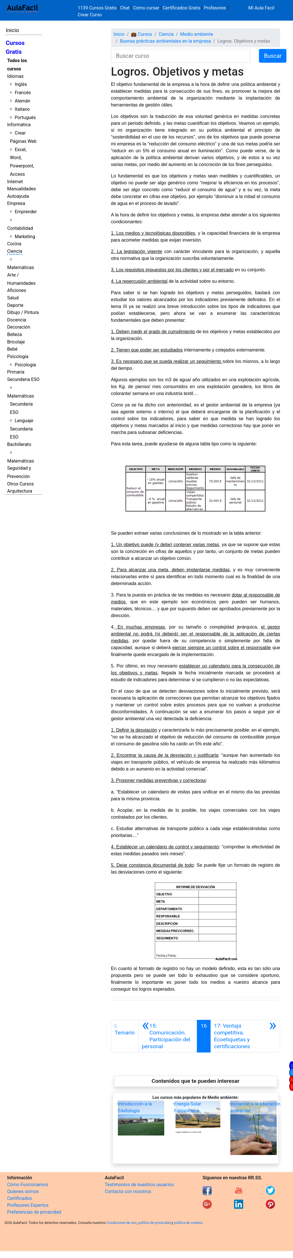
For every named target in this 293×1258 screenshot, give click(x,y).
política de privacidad (154, 1223)
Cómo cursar (146, 8)
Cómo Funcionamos (27, 1184)
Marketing (25, 236)
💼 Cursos (141, 34)
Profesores (215, 8)
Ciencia (14, 251)
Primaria (15, 372)
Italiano (22, 109)
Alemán (22, 101)
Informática (19, 124)
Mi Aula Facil (261, 8)
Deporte (15, 305)
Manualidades (21, 188)
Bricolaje (16, 342)
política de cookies (188, 1223)
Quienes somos (23, 1191)
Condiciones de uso (122, 1223)
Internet (15, 181)
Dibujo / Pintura (23, 312)
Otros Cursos (20, 484)
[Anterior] (167, 1036)
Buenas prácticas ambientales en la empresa (165, 41)
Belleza (14, 334)
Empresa (16, 203)
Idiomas (15, 76)
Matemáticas (20, 267)
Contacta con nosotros (128, 1191)
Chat (125, 8)
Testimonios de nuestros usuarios (139, 1184)
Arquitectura (19, 491)
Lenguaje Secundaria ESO (21, 429)
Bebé (12, 349)
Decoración (18, 327)
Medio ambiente (196, 34)
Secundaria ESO (23, 379)
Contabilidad (20, 228)
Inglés (21, 84)
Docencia (16, 320)
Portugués (25, 117)
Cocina (14, 243)
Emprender (26, 211)
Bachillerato (19, 444)
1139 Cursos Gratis (98, 8)
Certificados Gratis (181, 8)
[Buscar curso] (181, 56)
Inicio (12, 30)
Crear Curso (90, 14)
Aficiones (16, 290)
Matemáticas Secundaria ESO (20, 404)
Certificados (19, 1198)
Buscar (273, 55)
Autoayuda (18, 196)
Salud (13, 298)
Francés (23, 92)
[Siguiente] (245, 1036)
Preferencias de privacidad (34, 1212)
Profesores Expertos (27, 1205)
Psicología (17, 356)
